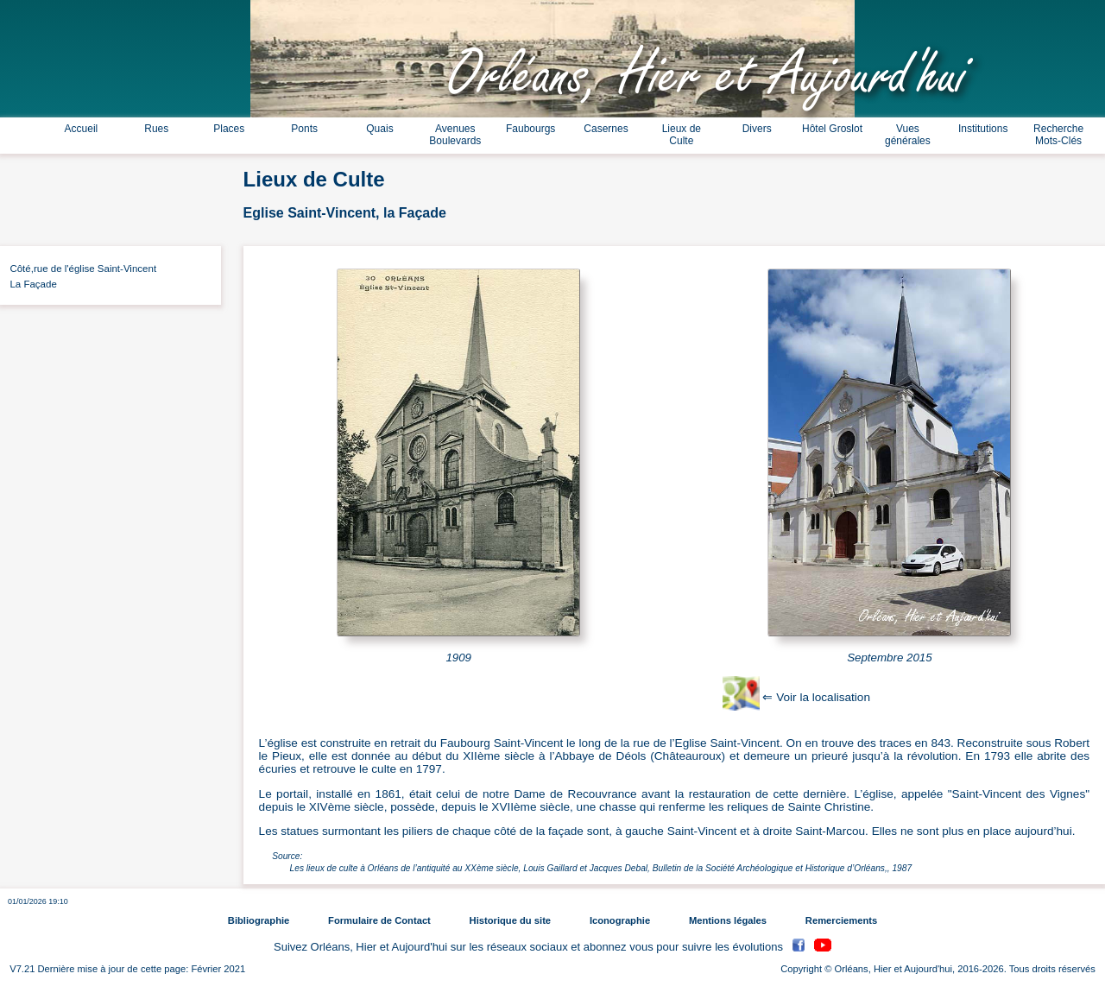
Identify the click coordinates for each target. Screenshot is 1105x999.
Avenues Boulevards (455, 135)
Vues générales (908, 135)
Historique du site (510, 920)
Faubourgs (530, 129)
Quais (379, 129)
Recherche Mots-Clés (1058, 135)
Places (228, 129)
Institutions (982, 129)
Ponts (304, 129)
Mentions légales (728, 920)
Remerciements (841, 920)
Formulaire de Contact (379, 920)
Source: (287, 856)
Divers (757, 129)
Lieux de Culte (681, 135)
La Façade (30, 284)
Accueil (81, 129)
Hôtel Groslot (832, 129)
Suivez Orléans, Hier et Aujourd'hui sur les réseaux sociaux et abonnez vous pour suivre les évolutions (530, 947)
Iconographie (620, 920)
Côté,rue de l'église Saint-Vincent (80, 268)
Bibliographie (258, 920)
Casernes (606, 129)
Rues (156, 129)
